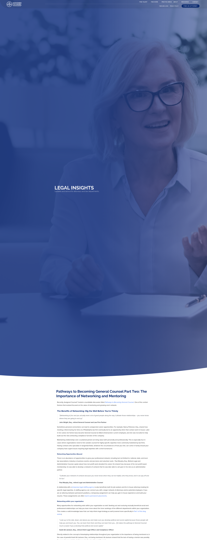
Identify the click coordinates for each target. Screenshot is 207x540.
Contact (195, 2)
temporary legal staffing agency (83, 487)
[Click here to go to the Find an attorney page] (190, 6)
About (177, 2)
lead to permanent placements (96, 496)
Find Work (156, 2)
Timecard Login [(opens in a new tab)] (164, 6)
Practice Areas (167, 2)
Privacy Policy (174, 6)
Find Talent (144, 2)
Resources (186, 2)
